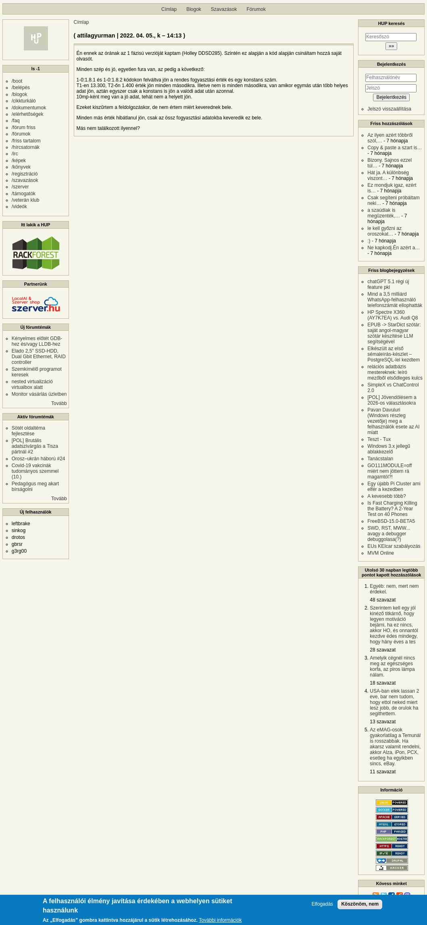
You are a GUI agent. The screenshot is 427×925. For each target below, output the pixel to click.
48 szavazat (383, 600)
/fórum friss (23, 127)
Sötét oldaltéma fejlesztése (28, 430)
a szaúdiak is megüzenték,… (383, 213)
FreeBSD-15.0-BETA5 (391, 521)
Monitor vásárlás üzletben (39, 394)
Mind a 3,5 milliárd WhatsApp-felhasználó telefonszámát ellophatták (394, 299)
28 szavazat (383, 650)
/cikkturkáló (24, 101)
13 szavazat (383, 722)
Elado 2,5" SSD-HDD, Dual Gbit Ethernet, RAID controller (39, 356)
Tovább (59, 403)
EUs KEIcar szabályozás (393, 546)
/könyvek (21, 167)
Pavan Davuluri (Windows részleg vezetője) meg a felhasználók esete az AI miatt (393, 421)
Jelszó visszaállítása (389, 109)
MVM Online (380, 553)
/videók (19, 206)
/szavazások (25, 180)
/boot (17, 81)
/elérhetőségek (28, 114)
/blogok (19, 94)
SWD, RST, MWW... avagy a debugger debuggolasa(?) (388, 533)
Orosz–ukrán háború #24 (38, 458)
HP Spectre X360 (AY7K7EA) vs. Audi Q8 (392, 315)
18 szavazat (383, 683)
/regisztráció (25, 174)
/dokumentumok (29, 108)
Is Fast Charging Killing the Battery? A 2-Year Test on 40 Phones (392, 508)
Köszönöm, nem (360, 907)
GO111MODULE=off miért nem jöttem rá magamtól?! (389, 471)
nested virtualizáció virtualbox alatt (32, 384)
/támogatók (23, 193)
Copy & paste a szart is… (394, 147)
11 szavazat (383, 772)
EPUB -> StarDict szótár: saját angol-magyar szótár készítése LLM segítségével (394, 333)
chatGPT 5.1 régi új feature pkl (388, 284)
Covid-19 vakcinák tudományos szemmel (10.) (35, 471)
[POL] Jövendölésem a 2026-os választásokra (391, 400)
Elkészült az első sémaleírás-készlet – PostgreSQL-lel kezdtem (393, 354)
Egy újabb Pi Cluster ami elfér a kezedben (393, 486)
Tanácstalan (380, 458)
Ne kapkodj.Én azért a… (393, 248)
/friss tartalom (26, 141)
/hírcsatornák (26, 147)
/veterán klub (26, 200)
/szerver (20, 187)
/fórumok (21, 134)
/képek (19, 160)
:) (368, 241)
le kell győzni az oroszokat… (384, 231)
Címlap (169, 9)
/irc (15, 154)
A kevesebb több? (386, 496)
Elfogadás (322, 907)
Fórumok (256, 9)
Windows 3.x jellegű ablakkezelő (388, 449)
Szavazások (224, 9)
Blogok (193, 9)
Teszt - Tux (379, 439)
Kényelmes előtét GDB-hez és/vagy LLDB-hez (37, 341)
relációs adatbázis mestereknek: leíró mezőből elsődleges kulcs (395, 372)
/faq (16, 120)
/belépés (21, 87)
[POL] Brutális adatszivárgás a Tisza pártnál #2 (35, 446)
